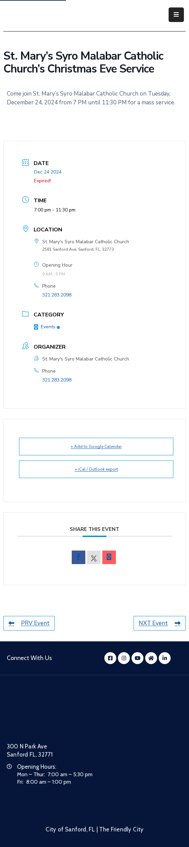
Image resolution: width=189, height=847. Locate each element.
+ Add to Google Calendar (96, 446)
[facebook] (78, 557)
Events (47, 327)
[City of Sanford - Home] (38, 14)
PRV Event (29, 623)
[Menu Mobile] (176, 14)
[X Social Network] (94, 557)
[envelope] (109, 557)
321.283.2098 (56, 295)
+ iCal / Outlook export (96, 469)
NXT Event (160, 623)
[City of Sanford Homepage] (58, 718)
